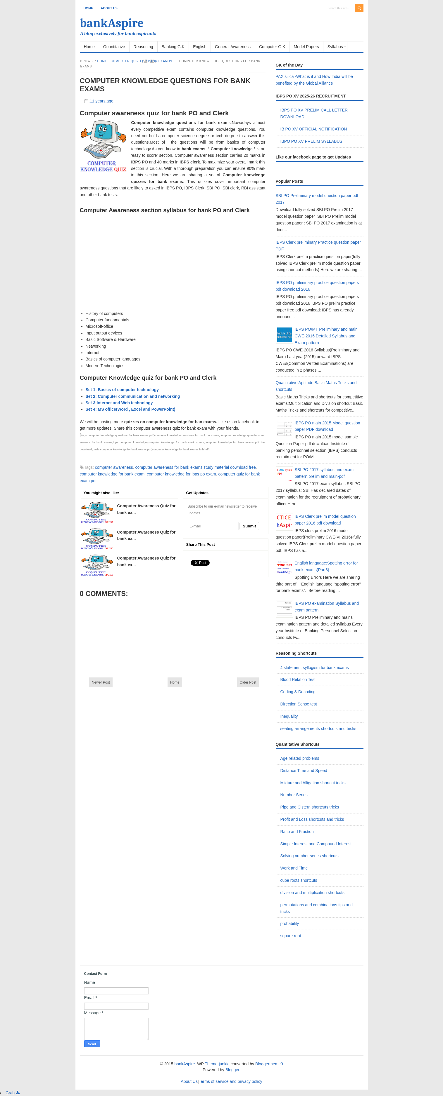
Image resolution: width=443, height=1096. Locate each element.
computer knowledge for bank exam (112, 474)
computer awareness (114, 467)
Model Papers (306, 46)
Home (88, 8)
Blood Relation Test (298, 679)
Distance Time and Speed (303, 770)
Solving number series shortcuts (309, 855)
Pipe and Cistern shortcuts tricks (309, 807)
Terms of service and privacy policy (230, 1081)
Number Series (294, 794)
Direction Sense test (298, 704)
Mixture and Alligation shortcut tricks (313, 782)
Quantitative (114, 46)
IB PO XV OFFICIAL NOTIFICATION (313, 129)
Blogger (232, 1069)
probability (289, 923)
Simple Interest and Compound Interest (316, 843)
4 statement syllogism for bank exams (314, 667)
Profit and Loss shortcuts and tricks (312, 819)
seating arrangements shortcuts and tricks (318, 728)
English (199, 46)
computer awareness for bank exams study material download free (195, 467)
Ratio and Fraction (297, 831)
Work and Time (294, 868)
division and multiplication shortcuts (312, 892)
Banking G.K (173, 46)
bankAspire (112, 23)
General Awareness (233, 46)
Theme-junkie (217, 1064)
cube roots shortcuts (298, 880)
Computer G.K (272, 46)
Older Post (248, 682)
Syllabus (335, 46)
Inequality (289, 716)
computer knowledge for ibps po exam (181, 474)
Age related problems (299, 758)
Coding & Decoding (298, 691)
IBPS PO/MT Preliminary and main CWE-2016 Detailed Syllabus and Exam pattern (326, 336)
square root (290, 935)
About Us (109, 8)
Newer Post (101, 682)
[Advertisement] (173, 257)
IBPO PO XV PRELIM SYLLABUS (311, 141)
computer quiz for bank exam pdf (143, 61)
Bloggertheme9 (269, 1064)
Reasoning (143, 46)
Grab (13, 1092)
